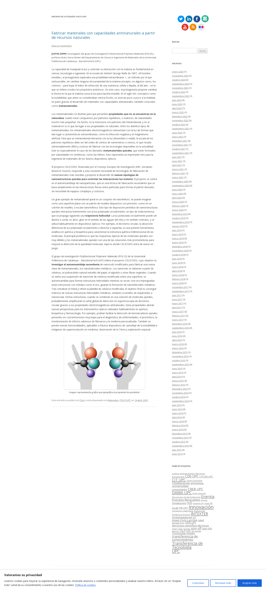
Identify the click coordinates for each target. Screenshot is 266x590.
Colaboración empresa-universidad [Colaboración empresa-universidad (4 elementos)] (188, 484)
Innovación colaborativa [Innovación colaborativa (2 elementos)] (182, 511)
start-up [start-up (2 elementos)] (175, 531)
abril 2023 (177, 108)
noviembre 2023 (180, 87)
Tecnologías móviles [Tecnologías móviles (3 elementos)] (183, 533)
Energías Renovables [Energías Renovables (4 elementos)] (186, 500)
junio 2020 (177, 189)
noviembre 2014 (180, 392)
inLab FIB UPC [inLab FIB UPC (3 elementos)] (180, 508)
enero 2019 (178, 242)
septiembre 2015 (180, 364)
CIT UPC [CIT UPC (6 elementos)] (179, 479)
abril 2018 (177, 270)
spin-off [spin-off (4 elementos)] (196, 528)
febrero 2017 (178, 315)
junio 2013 (177, 453)
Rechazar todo (223, 583)
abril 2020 (177, 197)
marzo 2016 (178, 344)
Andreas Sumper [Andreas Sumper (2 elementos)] (187, 473)
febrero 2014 (178, 425)
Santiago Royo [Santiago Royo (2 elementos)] (178, 523)
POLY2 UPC (125, 400)
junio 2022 (177, 132)
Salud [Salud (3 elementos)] (201, 520)
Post (82, 400)
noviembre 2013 (180, 437)
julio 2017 (177, 295)
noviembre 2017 (180, 287)
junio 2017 (177, 299)
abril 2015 (177, 376)
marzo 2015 (178, 380)
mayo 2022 (177, 136)
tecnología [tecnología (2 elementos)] (196, 531)
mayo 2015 (177, 372)
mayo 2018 (177, 266)
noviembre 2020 (180, 181)
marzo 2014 (178, 421)
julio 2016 (177, 331)
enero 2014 (178, 429)
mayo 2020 (177, 193)
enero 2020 (178, 209)
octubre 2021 (178, 148)
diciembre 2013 (179, 433)
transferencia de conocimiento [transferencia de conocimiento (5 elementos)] (185, 538)
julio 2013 (177, 449)
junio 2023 (177, 104)
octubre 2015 (178, 360)
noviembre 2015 (180, 356)
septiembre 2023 (180, 96)
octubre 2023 (178, 92)
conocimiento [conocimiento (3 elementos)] (179, 489)
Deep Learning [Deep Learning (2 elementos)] (199, 493)
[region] (133, 580)
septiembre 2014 (180, 401)
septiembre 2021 (180, 153)
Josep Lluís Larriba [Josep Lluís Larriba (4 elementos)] (184, 520)
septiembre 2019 (180, 222)
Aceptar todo (249, 583)
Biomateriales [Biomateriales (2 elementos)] (178, 477)
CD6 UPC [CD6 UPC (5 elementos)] (192, 476)
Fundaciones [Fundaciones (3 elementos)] (179, 503)
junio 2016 (177, 336)
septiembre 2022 (180, 128)
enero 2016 (178, 348)
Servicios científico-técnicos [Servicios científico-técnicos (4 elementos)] (190, 525)
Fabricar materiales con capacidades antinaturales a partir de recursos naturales (103, 35)
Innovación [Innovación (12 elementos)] (201, 507)
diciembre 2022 (179, 116)
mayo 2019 (177, 234)
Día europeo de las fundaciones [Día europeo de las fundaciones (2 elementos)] (186, 497)
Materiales (113, 400)
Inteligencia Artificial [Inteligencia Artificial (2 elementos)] (181, 514)
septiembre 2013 (180, 445)
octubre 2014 (178, 397)
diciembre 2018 (179, 246)
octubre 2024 (178, 79)
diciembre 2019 (179, 214)
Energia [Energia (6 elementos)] (207, 496)
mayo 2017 (177, 303)
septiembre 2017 (180, 291)
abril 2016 (177, 340)
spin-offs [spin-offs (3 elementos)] (207, 528)
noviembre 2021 (180, 144)
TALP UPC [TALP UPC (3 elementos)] (185, 531)
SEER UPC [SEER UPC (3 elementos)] (190, 522)
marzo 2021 (178, 169)
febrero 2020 (178, 205)
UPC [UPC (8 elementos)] (176, 551)
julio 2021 (177, 157)
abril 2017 (177, 307)
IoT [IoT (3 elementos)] (195, 517)
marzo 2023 (178, 112)
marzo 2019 (178, 238)
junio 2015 (177, 368)
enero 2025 (178, 71)
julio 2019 (177, 230)
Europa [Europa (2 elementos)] (204, 500)
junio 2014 (177, 409)
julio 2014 (177, 405)
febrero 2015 (178, 384)
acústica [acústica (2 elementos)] (175, 473)
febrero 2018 (178, 279)
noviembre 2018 (180, 250)
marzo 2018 (178, 275)
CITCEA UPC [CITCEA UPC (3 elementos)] (206, 476)
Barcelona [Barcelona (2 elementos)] (200, 473)
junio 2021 (177, 161)
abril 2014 (177, 417)
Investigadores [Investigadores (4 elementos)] (182, 517)
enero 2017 (178, 319)
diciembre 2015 (179, 352)
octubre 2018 (178, 254)
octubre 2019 (178, 218)
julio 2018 (177, 258)
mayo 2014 (177, 413)
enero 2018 (178, 283)
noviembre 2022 (180, 120)
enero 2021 (178, 177)
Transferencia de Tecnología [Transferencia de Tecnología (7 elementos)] (187, 545)
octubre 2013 (178, 441)
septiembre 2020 (180, 185)
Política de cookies (85, 585)
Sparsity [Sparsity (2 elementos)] (186, 529)
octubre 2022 (178, 124)
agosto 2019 (178, 226)
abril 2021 (177, 165)
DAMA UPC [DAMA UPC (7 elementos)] (182, 492)
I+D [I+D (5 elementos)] (189, 503)
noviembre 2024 (180, 75)
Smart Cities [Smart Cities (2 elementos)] (177, 529)
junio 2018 (177, 262)
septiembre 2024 (180, 83)
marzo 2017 (178, 311)
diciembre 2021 (179, 140)
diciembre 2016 (179, 323)
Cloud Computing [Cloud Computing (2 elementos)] (194, 480)
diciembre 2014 (179, 388)
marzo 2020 (178, 201)
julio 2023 (177, 100)
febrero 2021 (178, 173)
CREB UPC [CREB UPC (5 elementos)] (195, 489)
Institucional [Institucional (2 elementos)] (199, 511)
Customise (198, 583)
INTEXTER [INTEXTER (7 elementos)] (199, 513)
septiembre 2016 (180, 327)
